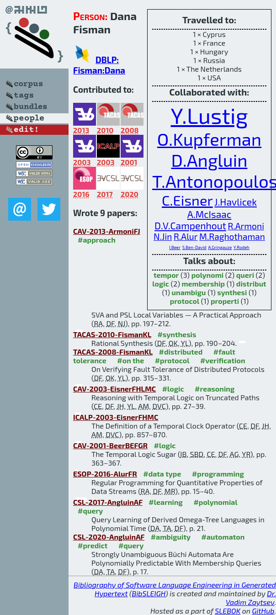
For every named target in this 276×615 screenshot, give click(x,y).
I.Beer (174, 247)
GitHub (263, 610)
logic (160, 283)
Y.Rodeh (241, 247)
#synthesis (176, 334)
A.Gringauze (220, 247)
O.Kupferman (209, 138)
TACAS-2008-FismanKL (113, 351)
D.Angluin (209, 159)
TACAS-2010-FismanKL (112, 334)
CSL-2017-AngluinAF (108, 502)
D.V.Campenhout (190, 225)
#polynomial (215, 502)
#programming (218, 473)
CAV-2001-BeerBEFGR (110, 445)
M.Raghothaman (232, 236)
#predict (92, 545)
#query (90, 510)
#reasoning (214, 388)
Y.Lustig (209, 115)
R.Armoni (246, 226)
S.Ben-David (194, 247)
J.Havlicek (235, 201)
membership (203, 283)
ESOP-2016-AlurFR (105, 473)
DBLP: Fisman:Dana (99, 64)
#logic (173, 388)
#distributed (180, 351)
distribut (251, 283)
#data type (162, 473)
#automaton (223, 536)
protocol (184, 301)
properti (225, 301)
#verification (222, 360)
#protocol (172, 360)
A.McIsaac (209, 214)
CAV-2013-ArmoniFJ (106, 231)
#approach (97, 239)
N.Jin (163, 236)
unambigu (189, 292)
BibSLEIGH (148, 593)
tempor (166, 274)
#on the (130, 360)
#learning (166, 502)
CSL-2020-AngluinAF (108, 536)
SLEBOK (227, 610)
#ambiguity (171, 536)
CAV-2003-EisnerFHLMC (114, 388)
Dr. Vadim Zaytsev (251, 597)
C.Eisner (187, 199)
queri (245, 274)
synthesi (232, 292)
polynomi (207, 274)
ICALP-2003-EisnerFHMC (115, 417)
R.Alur (186, 236)
